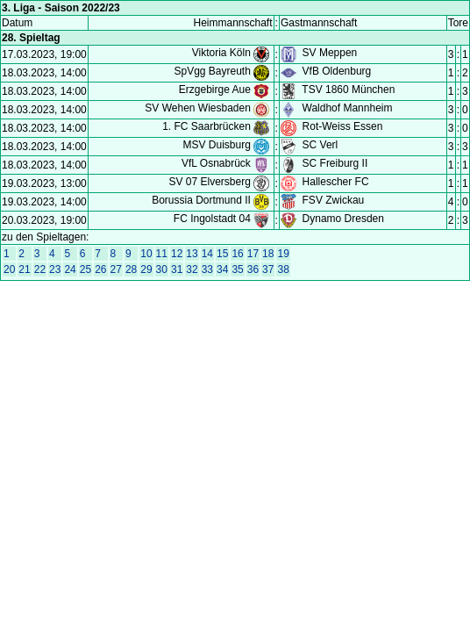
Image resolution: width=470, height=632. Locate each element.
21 (24, 269)
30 (161, 269)
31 (176, 269)
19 (282, 254)
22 (40, 269)
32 (191, 269)
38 (282, 269)
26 (100, 269)
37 (268, 269)
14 (207, 254)
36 (253, 269)
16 (237, 254)
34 (222, 269)
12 (176, 254)
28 (131, 269)
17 (253, 254)
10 (146, 254)
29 (146, 269)
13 (191, 254)
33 (207, 269)
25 (85, 269)
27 (116, 269)
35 (237, 269)
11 (161, 254)
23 (55, 269)
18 (268, 254)
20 (9, 269)
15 (222, 254)
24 (69, 269)
